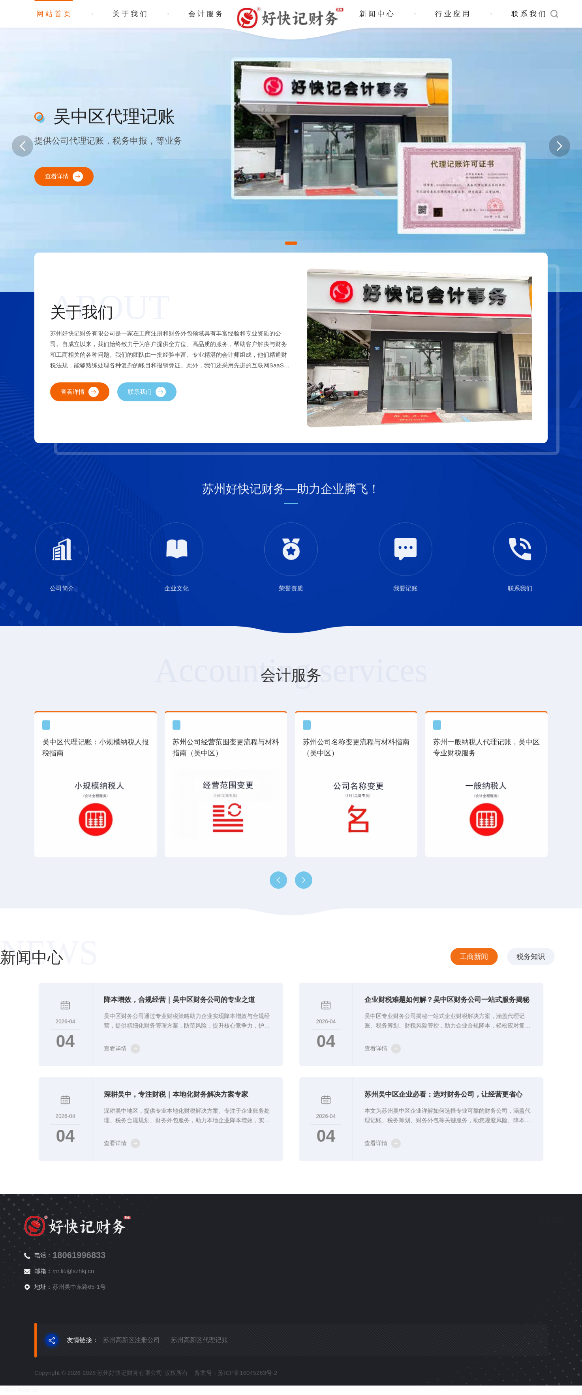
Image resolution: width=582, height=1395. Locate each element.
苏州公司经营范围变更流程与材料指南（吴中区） (226, 854)
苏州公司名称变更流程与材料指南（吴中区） (356, 854)
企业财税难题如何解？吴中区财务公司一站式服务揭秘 (439, 1007)
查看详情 (64, 176)
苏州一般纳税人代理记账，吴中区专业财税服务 (486, 854)
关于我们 (131, 14)
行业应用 (453, 14)
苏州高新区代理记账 (199, 1340)
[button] (291, 243)
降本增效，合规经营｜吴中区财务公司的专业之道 (174, 1007)
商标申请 (527, 1266)
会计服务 (206, 14)
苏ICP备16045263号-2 (247, 1390)
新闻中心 (377, 14)
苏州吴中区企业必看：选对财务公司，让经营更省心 (436, 1102)
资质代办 (527, 1280)
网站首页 (54, 14)
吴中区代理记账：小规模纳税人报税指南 (95, 854)
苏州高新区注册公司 (131, 1340)
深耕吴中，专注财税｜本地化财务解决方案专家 (171, 1102)
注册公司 (527, 1238)
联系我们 (529, 14)
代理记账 (527, 1252)
